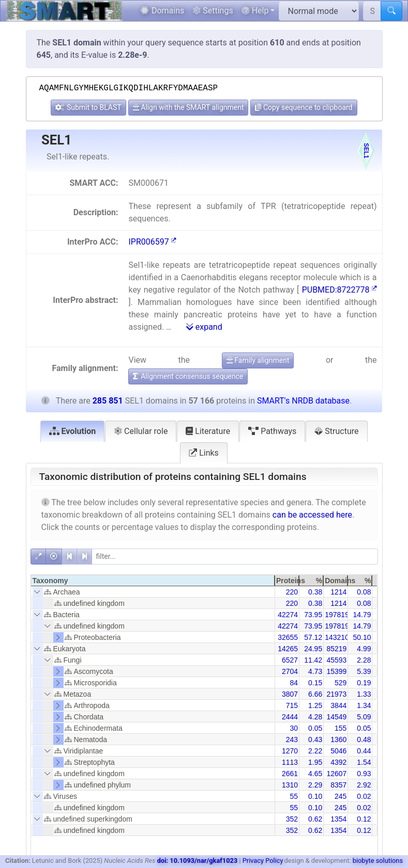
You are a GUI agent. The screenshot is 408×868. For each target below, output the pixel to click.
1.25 (315, 705)
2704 (290, 671)
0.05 (315, 728)
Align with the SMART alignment (188, 107)
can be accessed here (312, 515)
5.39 (364, 671)
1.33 (364, 694)
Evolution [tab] (72, 431)
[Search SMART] (372, 11)
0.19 (364, 683)
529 (340, 683)
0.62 (315, 819)
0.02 (364, 796)
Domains (162, 10)
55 (294, 796)
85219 (336, 649)
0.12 (364, 819)
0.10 (315, 796)
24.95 (313, 649)
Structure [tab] (336, 431)
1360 (338, 739)
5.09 (364, 717)
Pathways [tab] (272, 431)
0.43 (315, 739)
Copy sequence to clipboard (303, 107)
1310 (290, 785)
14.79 (362, 614)
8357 (338, 785)
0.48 (364, 739)
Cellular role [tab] (141, 431)
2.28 (364, 660)
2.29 (315, 785)
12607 (336, 773)
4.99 (364, 649)
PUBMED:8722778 (339, 290)
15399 (336, 671)
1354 (338, 819)
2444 (290, 717)
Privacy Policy (263, 860)
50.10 (362, 637)
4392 (338, 762)
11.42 (313, 660)
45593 (336, 660)
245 (340, 796)
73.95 (313, 614)
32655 (288, 637)
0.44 (364, 751)
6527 (290, 660)
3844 (338, 705)
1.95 (315, 762)
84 (294, 683)
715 (292, 705)
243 (292, 739)
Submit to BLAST (88, 107)
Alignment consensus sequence (188, 376)
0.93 (364, 773)
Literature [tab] (208, 431)
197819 (337, 614)
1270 (290, 751)
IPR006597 (152, 242)
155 (340, 728)
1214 (338, 592)
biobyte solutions (378, 860)
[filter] (235, 557)
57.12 (313, 637)
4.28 (315, 717)
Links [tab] (204, 453)
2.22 (315, 751)
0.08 (364, 592)
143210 (337, 637)
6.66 (315, 694)
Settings (212, 10)
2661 (290, 773)
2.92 (364, 785)
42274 (288, 614)
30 (294, 728)
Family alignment (258, 360)
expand (204, 327)
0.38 (315, 592)
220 (292, 592)
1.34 (364, 705)
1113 (290, 762)
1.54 (364, 762)
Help (255, 10)
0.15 (315, 683)
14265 (288, 649)
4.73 (315, 671)
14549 (336, 717)
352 (292, 819)
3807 (290, 694)
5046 (338, 751)
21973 (336, 694)
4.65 (315, 773)
